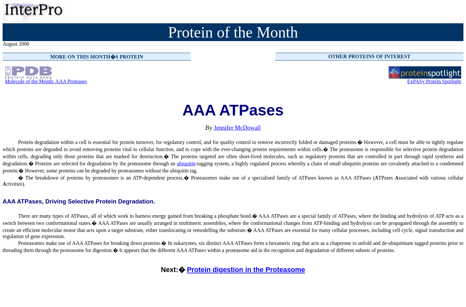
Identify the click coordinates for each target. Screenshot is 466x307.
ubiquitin (186, 163)
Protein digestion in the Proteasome (246, 270)
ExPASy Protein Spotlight (434, 81)
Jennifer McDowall (237, 127)
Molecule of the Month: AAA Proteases (46, 81)
